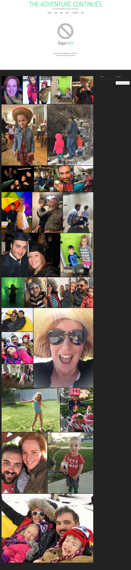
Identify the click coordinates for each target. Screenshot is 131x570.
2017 (56, 13)
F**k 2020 (75, 13)
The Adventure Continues (65, 4)
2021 (82, 13)
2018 (61, 13)
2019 (67, 13)
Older (49, 13)
